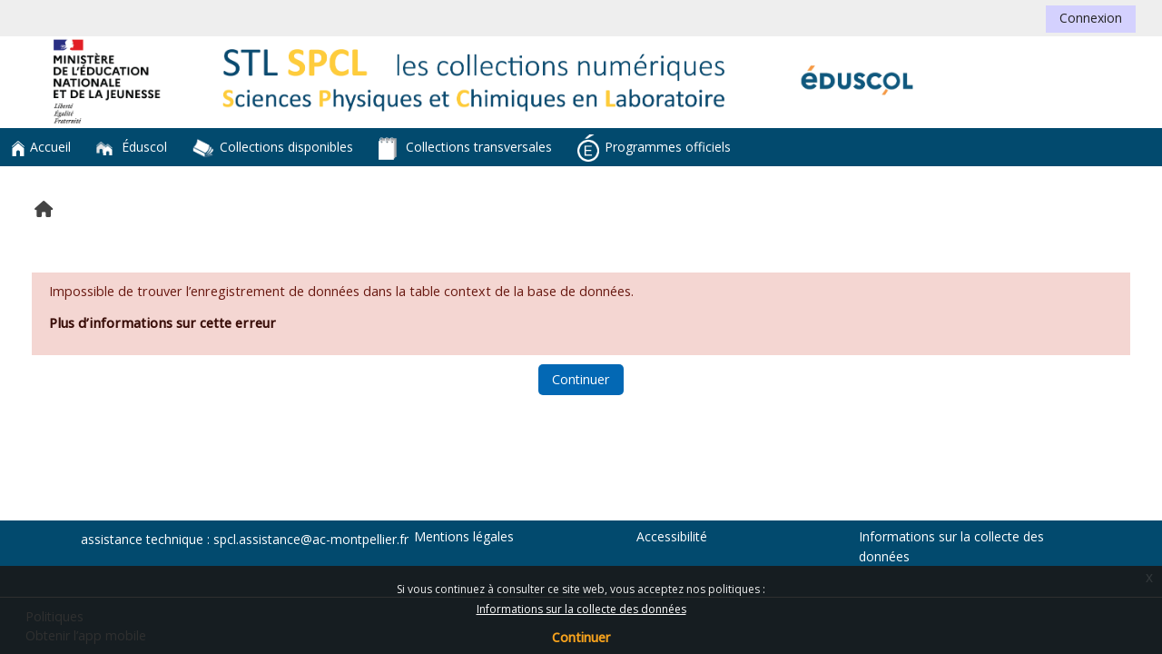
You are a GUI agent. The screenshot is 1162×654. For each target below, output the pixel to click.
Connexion (1090, 17)
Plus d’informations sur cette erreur (162, 323)
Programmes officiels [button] (654, 148)
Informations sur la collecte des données (581, 609)
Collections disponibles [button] (272, 148)
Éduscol (131, 146)
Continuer (581, 637)
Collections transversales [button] (465, 148)
